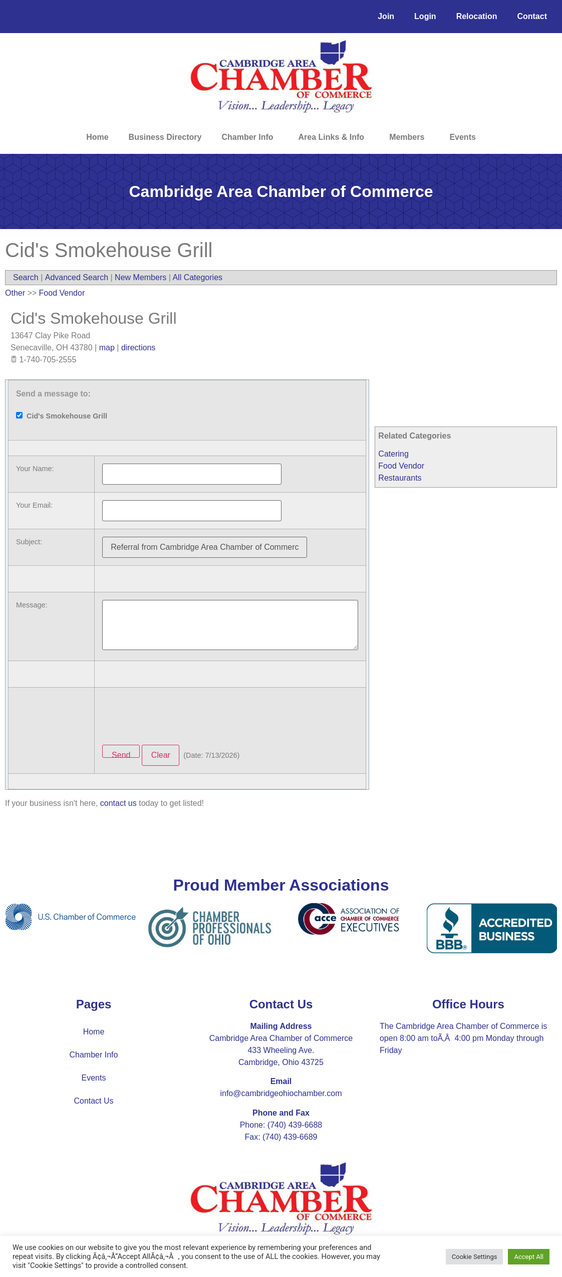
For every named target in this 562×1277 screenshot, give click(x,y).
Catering (393, 454)
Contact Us (93, 1101)
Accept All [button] (528, 1256)
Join (386, 16)
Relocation (476, 16)
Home (97, 137)
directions (138, 347)
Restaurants (399, 478)
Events (462, 137)
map (107, 347)
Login (425, 16)
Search (26, 277)
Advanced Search (76, 277)
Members (409, 137)
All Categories (197, 277)
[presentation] (178, 714)
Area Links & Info (334, 137)
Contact (532, 16)
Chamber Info (249, 137)
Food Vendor (401, 466)
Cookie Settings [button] (474, 1256)
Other (15, 293)
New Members (140, 277)
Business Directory (165, 137)
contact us (118, 803)
